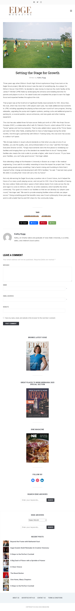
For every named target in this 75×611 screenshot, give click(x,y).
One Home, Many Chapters (20, 579)
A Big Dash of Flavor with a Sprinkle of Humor (27, 560)
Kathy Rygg (41, 78)
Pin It (44, 223)
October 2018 (46, 216)
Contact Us (41, 598)
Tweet (24, 223)
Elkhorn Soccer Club (31, 216)
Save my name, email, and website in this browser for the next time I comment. (30, 318)
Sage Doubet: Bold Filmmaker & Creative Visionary (29, 548)
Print (53, 223)
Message (6, 265)
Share (35, 223)
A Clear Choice (16, 567)
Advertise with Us (28, 598)
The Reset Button (17, 573)
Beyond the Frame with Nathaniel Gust (25, 541)
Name (5, 285)
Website (6, 307)
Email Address (8, 296)
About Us (16, 598)
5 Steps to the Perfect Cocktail (22, 554)
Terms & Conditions (55, 598)
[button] (71, 11)
